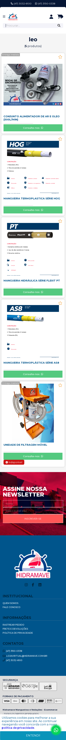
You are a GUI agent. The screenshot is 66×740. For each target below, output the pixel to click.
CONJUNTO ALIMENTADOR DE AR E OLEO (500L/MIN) (32, 118)
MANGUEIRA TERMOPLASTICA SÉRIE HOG (32, 198)
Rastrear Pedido (13, 624)
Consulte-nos (33, 127)
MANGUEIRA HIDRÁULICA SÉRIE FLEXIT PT (32, 280)
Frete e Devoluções (15, 628)
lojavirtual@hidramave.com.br (25, 656)
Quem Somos (10, 603)
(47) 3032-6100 (21, 3)
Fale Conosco (11, 607)
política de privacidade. (18, 727)
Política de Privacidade (18, 633)
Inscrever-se (32, 518)
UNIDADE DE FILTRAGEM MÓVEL (25, 444)
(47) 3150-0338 (45, 3)
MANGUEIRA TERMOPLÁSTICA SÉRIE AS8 (31, 362)
